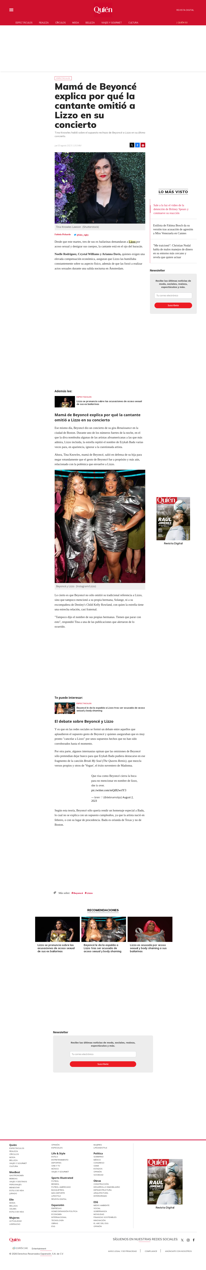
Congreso (99, 1163)
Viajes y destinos (18, 1181)
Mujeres (14, 1217)
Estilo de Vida (16, 1190)
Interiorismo (100, 1196)
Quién (13, 1145)
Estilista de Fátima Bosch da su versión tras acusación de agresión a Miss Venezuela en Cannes (173, 229)
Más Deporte (58, 1193)
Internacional (59, 1217)
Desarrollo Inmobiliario (107, 1187)
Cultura (133, 22)
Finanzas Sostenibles (105, 1217)
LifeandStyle (100, 1148)
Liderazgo (14, 1224)
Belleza (90, 22)
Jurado (13, 1193)
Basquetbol (57, 1190)
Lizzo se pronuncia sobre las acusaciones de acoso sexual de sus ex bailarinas (109, 403)
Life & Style (58, 1153)
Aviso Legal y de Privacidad (122, 1251)
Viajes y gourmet (111, 22)
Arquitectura (101, 1193)
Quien (182, 1240)
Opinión (55, 1145)
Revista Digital (185, 10)
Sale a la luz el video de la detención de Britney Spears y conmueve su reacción (171, 209)
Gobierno (99, 1156)
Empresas (56, 1208)
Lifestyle (56, 1196)
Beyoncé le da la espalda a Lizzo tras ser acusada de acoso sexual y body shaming (111, 709)
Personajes (15, 1184)
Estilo (54, 1156)
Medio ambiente (101, 1205)
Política (98, 1153)
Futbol (55, 1181)
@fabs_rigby (83, 235)
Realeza (44, 22)
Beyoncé (78, 893)
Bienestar (14, 1187)
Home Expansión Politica (64, 1211)
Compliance (151, 1251)
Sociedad (98, 1175)
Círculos (60, 22)
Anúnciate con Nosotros (178, 1251)
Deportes (56, 1163)
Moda (75, 22)
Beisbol (55, 1184)
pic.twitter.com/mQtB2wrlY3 (108, 790)
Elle (11, 1199)
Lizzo (132, 241)
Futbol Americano (61, 1187)
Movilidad (99, 1214)
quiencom (190, 1239)
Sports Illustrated (62, 1178)
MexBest (14, 1172)
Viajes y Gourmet (18, 1163)
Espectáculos (24, 22)
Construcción (101, 1184)
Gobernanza (100, 1211)
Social (97, 1208)
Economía (56, 1214)
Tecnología (57, 1220)
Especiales (57, 1148)
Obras (54, 1223)
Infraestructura (103, 1190)
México (97, 1160)
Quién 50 (182, 22)
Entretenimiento (59, 1160)
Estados (98, 1169)
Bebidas (13, 1178)
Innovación (100, 1220)
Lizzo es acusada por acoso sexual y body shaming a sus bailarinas (147, 948)
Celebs (12, 1209)
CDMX (96, 1166)
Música (55, 1169)
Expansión (57, 1205)
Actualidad (15, 1221)
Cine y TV (55, 1166)
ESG (53, 1226)
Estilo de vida (16, 1212)
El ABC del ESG (101, 1223)
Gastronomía (16, 1175)
